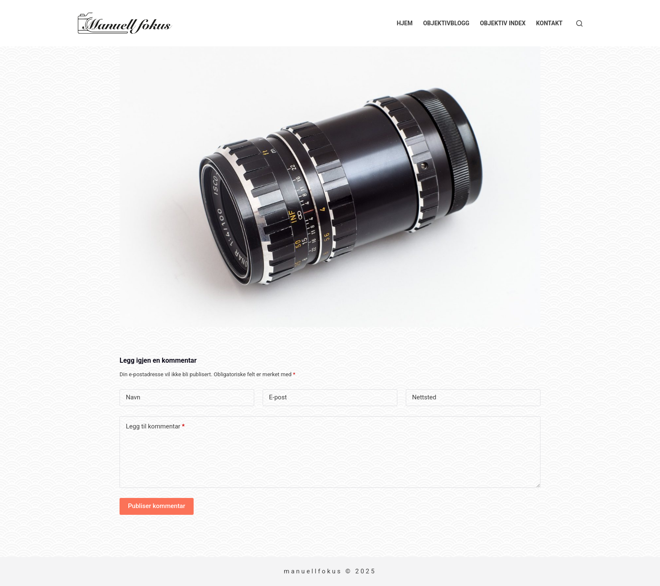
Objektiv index (502, 23)
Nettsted (424, 397)
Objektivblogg (446, 23)
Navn (133, 397)
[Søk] (579, 23)
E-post (278, 397)
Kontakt (549, 23)
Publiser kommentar (156, 506)
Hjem (404, 23)
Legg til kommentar (155, 426)
